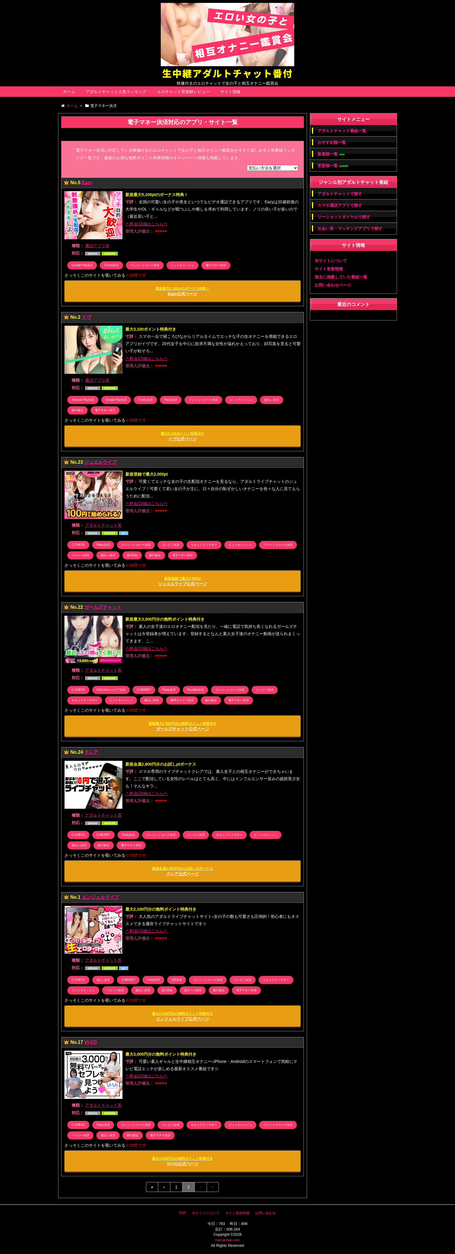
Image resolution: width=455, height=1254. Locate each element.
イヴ (86, 317)
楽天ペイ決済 (192, 990)
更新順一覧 (333, 166)
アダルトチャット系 (103, 525)
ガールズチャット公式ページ (182, 726)
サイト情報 (230, 91)
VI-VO (90, 1042)
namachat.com (227, 1240)
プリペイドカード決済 (277, 544)
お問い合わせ (265, 1213)
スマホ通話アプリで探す (339, 205)
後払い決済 (271, 399)
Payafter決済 (195, 689)
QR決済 (176, 979)
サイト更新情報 (329, 269)
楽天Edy (132, 555)
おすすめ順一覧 (331, 142)
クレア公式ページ (182, 871)
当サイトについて (331, 260)
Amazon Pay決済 (83, 399)
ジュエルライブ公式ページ (182, 581)
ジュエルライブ (100, 462)
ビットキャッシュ (182, 265)
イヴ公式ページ (182, 436)
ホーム (69, 91)
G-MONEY (144, 689)
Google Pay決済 (82, 265)
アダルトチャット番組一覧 (341, 131)
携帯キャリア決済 (182, 700)
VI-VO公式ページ (182, 1161)
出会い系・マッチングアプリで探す (349, 228)
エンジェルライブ (100, 897)
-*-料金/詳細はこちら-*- (146, 224)
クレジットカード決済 (144, 265)
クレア (91, 752)
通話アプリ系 (97, 245)
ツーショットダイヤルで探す (343, 217)
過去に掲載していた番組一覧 (341, 277)
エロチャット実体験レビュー (183, 91)
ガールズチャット (102, 607)
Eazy (87, 182)
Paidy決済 (170, 399)
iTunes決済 (111, 265)
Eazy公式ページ (182, 291)
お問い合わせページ (333, 285)
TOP (182, 1213)
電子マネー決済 (216, 265)
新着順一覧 (330, 154)
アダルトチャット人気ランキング (116, 91)
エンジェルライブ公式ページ (182, 1016)
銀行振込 (77, 410)
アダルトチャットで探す (339, 194)
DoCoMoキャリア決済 (111, 689)
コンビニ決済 (170, 544)
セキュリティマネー (204, 544)
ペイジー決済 (80, 555)
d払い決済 (103, 979)
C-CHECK (78, 544)
